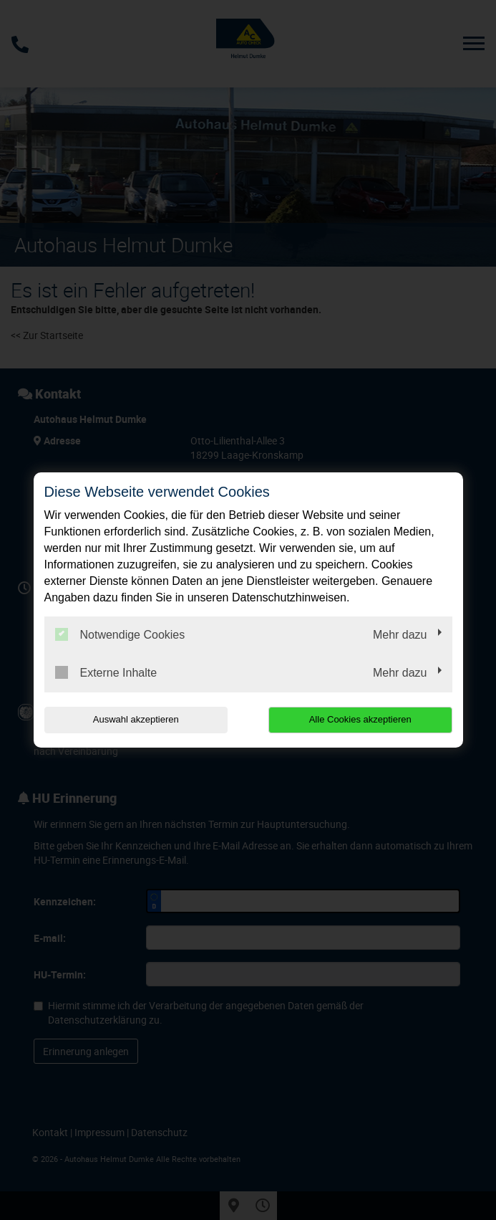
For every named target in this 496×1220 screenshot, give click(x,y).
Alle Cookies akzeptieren (360, 719)
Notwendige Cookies (120, 634)
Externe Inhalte (106, 672)
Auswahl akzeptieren (136, 719)
